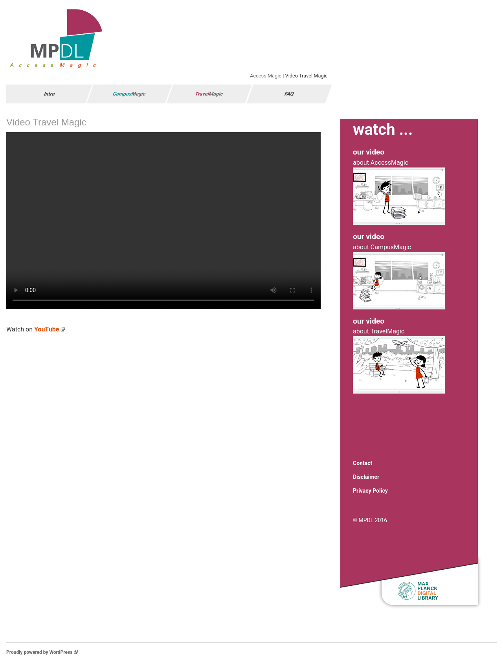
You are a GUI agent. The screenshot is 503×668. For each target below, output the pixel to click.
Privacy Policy (370, 491)
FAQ (289, 94)
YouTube (49, 329)
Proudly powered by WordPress (42, 652)
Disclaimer (366, 477)
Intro (49, 94)
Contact (362, 463)
